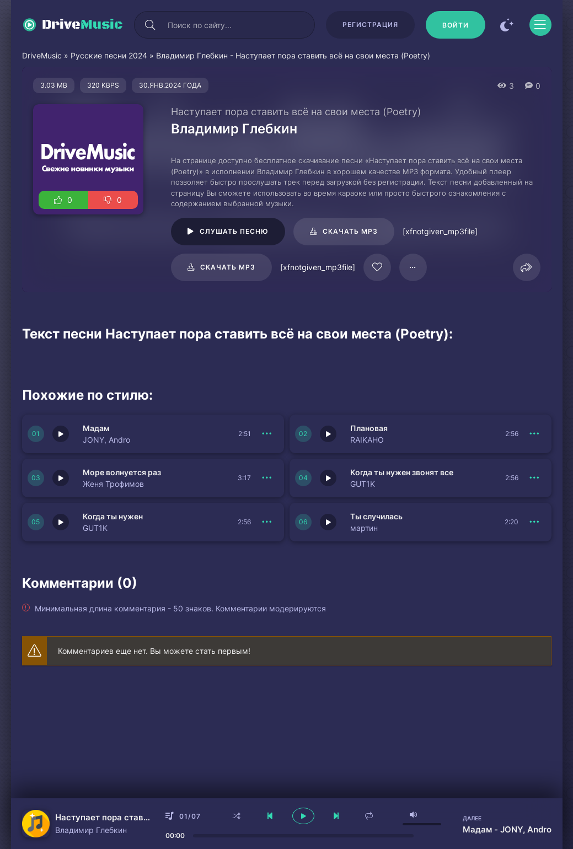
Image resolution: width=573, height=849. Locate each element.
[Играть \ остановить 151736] (328, 478)
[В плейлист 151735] (267, 522)
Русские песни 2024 (109, 55)
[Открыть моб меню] (540, 25)
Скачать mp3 (350, 231)
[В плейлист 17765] (413, 267)
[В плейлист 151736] (535, 478)
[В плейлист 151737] (267, 478)
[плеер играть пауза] (303, 816)
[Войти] (455, 25)
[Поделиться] (526, 267)
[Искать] (150, 25)
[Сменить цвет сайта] (507, 25)
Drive (82, 25)
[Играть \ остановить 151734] (328, 522)
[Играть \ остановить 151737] (61, 478)
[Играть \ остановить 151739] (61, 434)
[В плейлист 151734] (535, 522)
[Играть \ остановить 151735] (61, 522)
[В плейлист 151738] (535, 434)
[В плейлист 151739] (267, 434)
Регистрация (370, 24)
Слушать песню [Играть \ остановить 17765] (234, 231)
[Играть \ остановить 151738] (328, 434)
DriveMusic (42, 55)
